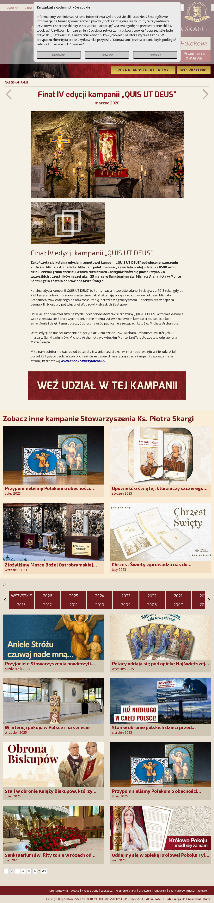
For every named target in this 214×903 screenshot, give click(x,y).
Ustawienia (107, 54)
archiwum (145, 890)
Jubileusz (107, 890)
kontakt (202, 890)
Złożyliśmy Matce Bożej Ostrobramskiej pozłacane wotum (49, 567)
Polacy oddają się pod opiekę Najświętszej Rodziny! (158, 666)
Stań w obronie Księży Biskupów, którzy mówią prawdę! (48, 793)
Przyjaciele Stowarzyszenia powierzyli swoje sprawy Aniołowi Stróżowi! (48, 666)
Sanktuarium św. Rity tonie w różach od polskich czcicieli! (48, 857)
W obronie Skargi (125, 890)
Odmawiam (58, 54)
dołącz (75, 890)
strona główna (58, 890)
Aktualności (153, 898)
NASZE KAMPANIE (16, 82)
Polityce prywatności (153, 21)
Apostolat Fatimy (199, 898)
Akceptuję (155, 54)
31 (44, 871)
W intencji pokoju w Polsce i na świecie (47, 727)
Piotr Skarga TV (175, 898)
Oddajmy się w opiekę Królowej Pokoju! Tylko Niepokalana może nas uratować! (161, 857)
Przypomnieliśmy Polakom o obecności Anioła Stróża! (47, 490)
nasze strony (90, 890)
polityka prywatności (182, 890)
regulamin (160, 890)
